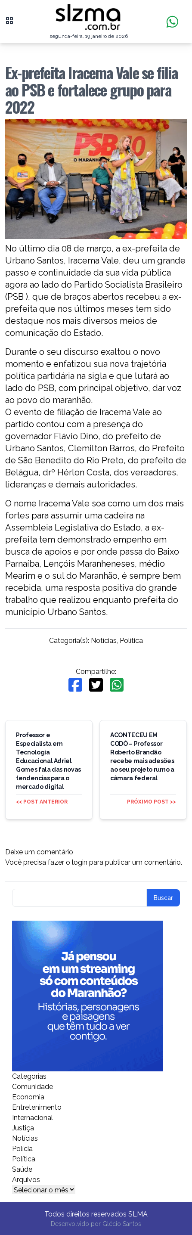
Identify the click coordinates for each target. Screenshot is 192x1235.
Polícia (22, 1149)
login (79, 862)
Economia (28, 1097)
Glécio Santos (121, 1223)
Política (131, 640)
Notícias (104, 640)
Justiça (23, 1128)
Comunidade (32, 1087)
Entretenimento (37, 1107)
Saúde (22, 1169)
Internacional (32, 1118)
